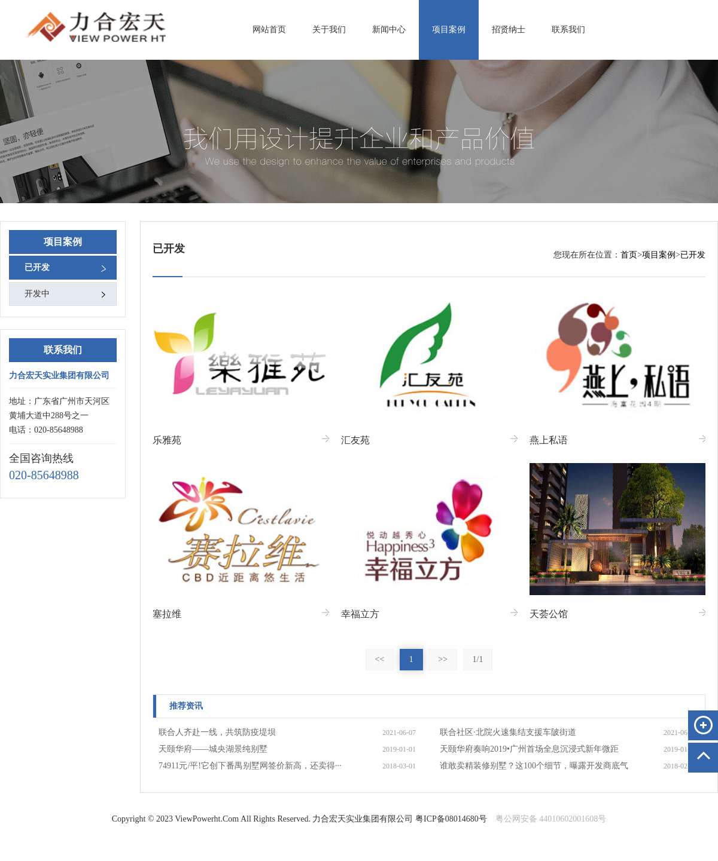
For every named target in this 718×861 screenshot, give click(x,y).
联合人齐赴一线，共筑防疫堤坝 (217, 732)
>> (443, 659)
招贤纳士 (508, 29)
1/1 (478, 659)
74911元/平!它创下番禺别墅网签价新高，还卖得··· (250, 765)
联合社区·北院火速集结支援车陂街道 (508, 732)
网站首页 (269, 29)
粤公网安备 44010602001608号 (551, 818)
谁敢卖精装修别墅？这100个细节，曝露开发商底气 (534, 765)
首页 (628, 254)
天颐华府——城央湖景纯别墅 (213, 748)
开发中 (37, 293)
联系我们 (568, 29)
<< (380, 659)
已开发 (37, 267)
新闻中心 (389, 29)
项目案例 (449, 29)
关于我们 (329, 29)
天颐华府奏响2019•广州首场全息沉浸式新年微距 (529, 748)
